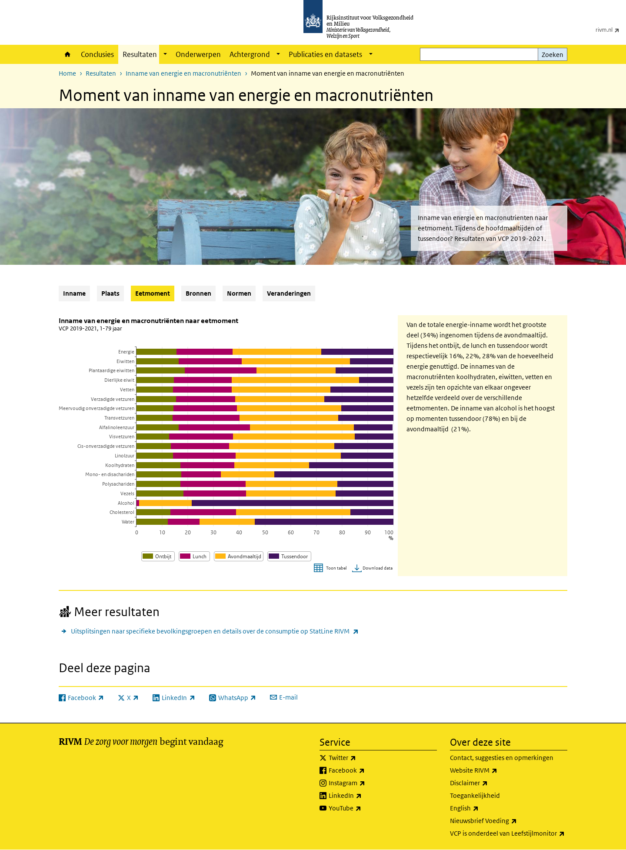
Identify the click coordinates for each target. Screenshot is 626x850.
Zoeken (552, 54)
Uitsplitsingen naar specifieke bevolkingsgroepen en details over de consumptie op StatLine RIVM (215, 631)
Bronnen (198, 293)
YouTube (364, 808)
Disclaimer (488, 783)
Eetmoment (154, 293)
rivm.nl (611, 29)
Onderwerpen (198, 54)
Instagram (366, 783)
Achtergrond (250, 54)
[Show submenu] (165, 54)
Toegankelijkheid (475, 795)
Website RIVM (493, 770)
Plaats (110, 293)
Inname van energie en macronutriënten (183, 73)
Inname (74, 293)
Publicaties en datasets (325, 54)
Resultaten (140, 54)
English (483, 808)
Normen (239, 293)
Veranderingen (289, 293)
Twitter (361, 758)
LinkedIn (364, 795)
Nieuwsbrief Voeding (502, 821)
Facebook (366, 770)
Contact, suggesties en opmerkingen (501, 757)
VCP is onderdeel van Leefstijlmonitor (508, 833)
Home (68, 54)
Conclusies (97, 54)
